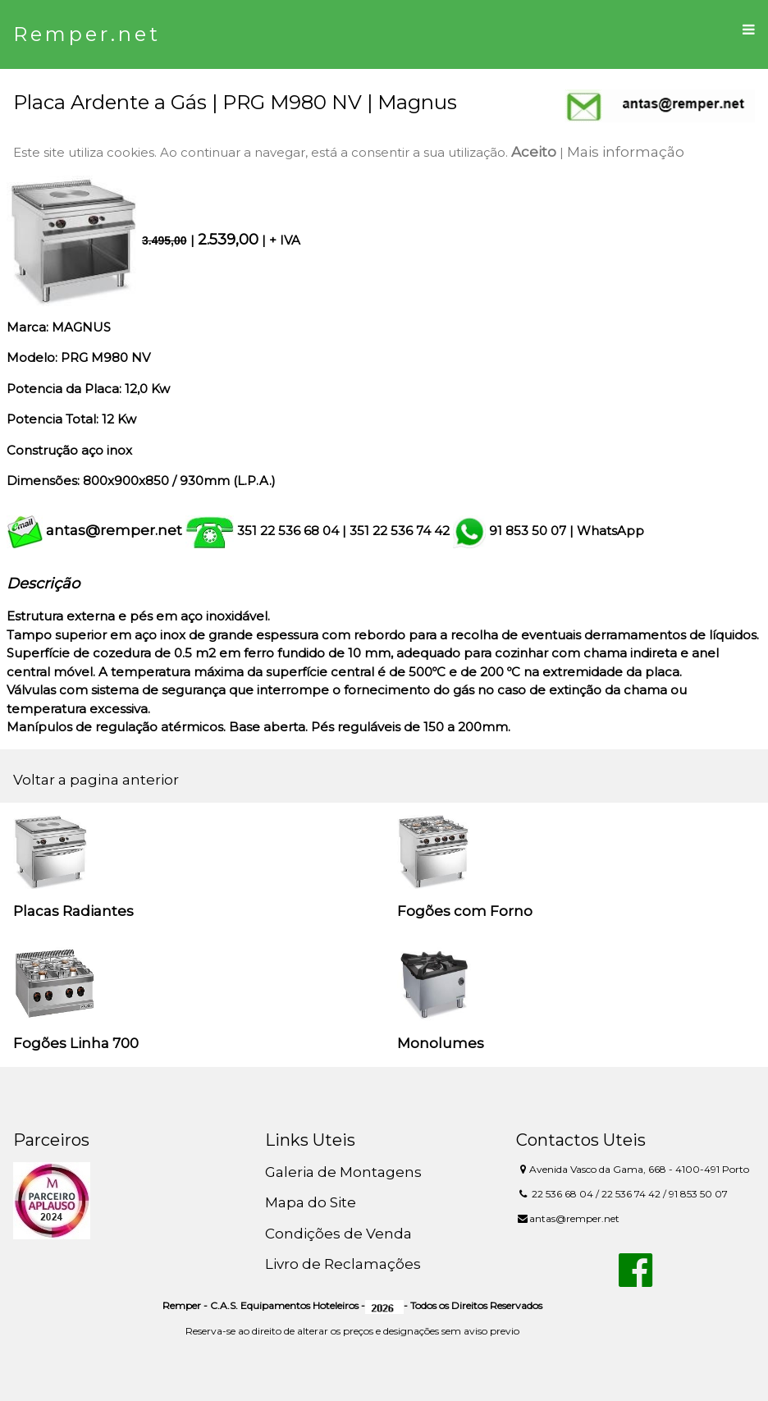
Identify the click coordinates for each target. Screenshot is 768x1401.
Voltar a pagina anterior (96, 779)
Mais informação (625, 152)
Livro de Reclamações (343, 1264)
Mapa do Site (310, 1202)
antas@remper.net (114, 530)
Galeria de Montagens (343, 1172)
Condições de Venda (338, 1233)
